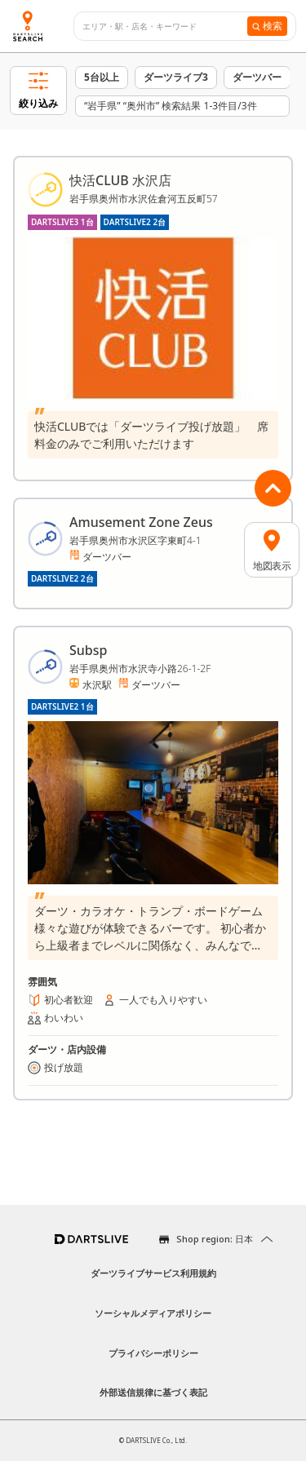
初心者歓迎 (68, 1000)
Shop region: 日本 (214, 1239)
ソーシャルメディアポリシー (153, 1313)
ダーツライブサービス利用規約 (153, 1273)
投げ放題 (63, 1067)
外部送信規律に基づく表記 (153, 1392)
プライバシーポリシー (153, 1353)
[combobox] (164, 26)
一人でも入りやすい (163, 1000)
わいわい (63, 1018)
